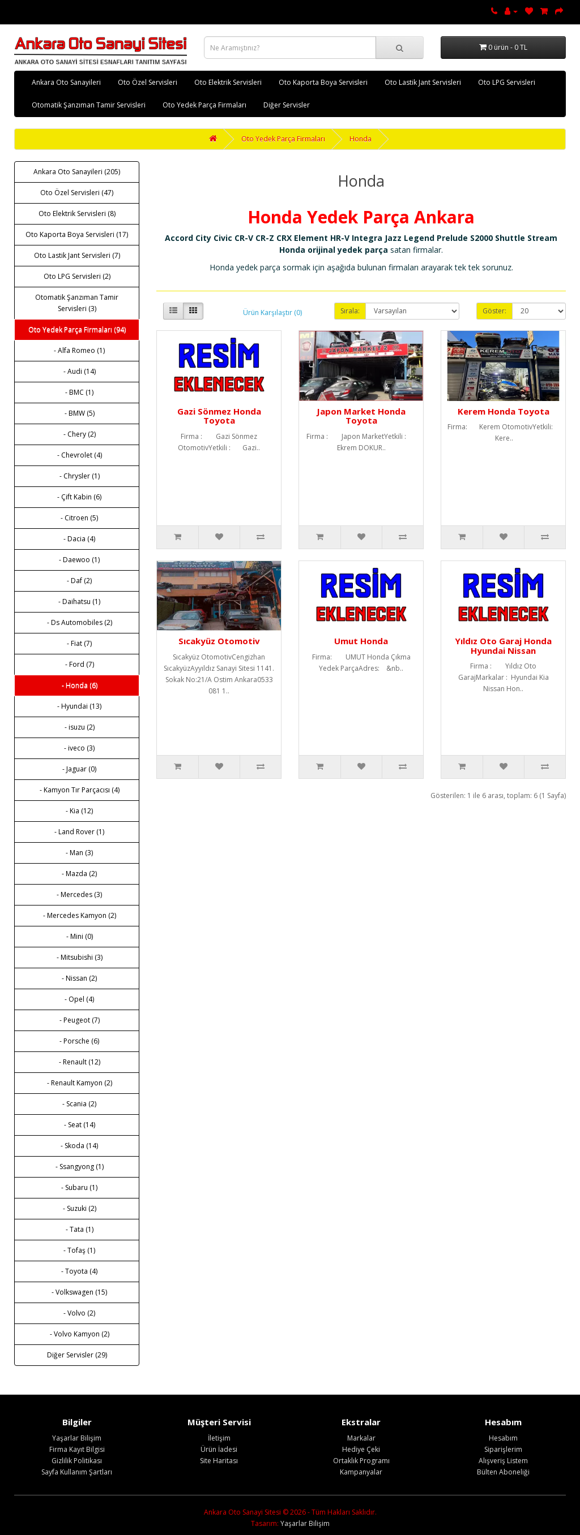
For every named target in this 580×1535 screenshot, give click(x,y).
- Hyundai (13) (76, 706)
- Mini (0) (77, 936)
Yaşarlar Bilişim (76, 1438)
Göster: (494, 311)
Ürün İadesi (219, 1449)
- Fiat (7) (77, 643)
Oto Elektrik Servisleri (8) (77, 213)
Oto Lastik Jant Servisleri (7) (77, 255)
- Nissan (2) (77, 978)
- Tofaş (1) (76, 1250)
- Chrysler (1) (77, 476)
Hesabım (503, 1438)
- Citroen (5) (77, 518)
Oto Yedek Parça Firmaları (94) (77, 329)
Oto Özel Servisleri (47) (76, 192)
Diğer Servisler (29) (77, 1355)
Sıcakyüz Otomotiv (219, 640)
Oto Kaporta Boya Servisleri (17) (76, 234)
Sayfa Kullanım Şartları (76, 1472)
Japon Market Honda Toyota (361, 416)
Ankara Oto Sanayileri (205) (76, 171)
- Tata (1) (77, 1229)
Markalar (361, 1438)
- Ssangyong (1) (77, 1166)
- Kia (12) (77, 811)
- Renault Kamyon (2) (77, 1083)
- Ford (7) (77, 664)
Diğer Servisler (286, 105)
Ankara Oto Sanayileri (66, 82)
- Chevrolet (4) (77, 455)
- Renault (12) (77, 1062)
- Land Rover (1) (76, 832)
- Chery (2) (77, 434)
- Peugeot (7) (77, 1020)
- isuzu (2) (77, 727)
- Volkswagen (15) (76, 1292)
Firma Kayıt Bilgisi (77, 1449)
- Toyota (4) (76, 1271)
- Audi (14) (77, 371)
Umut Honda (361, 640)
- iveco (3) (77, 748)
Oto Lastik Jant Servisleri (423, 82)
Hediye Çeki (361, 1449)
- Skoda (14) (77, 1145)
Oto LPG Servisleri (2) (77, 276)
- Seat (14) (77, 1124)
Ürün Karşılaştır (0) (272, 312)
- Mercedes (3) (77, 894)
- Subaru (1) (76, 1187)
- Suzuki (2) (77, 1208)
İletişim (219, 1438)
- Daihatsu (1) (76, 601)
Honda (360, 139)
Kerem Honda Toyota (503, 411)
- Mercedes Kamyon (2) (77, 915)
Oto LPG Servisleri (506, 82)
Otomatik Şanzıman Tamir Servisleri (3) (76, 302)
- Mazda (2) (77, 873)
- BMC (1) (76, 392)
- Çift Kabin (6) (76, 497)
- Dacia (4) (76, 539)
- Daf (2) (77, 580)
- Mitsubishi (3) (77, 957)
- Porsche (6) (76, 1041)
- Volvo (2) (76, 1313)
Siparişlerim (503, 1449)
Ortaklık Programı (361, 1460)
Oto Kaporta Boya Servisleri (323, 82)
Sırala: (350, 311)
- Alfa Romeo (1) (77, 350)
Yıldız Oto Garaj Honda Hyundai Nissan (503, 645)
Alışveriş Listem (503, 1460)
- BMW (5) (77, 413)
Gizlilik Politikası (77, 1460)
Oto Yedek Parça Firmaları (204, 105)
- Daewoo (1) (77, 559)
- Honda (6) (77, 685)
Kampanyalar (361, 1472)
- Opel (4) (76, 999)
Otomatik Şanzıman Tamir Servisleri (89, 105)
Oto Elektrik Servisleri (228, 82)
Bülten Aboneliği (503, 1472)
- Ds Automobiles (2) (77, 622)
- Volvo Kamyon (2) (77, 1334)
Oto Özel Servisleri (147, 82)
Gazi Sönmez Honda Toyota (219, 416)
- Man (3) (77, 852)
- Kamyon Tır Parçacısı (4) (77, 790)
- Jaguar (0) (76, 769)
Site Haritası (219, 1460)
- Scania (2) (76, 1104)
